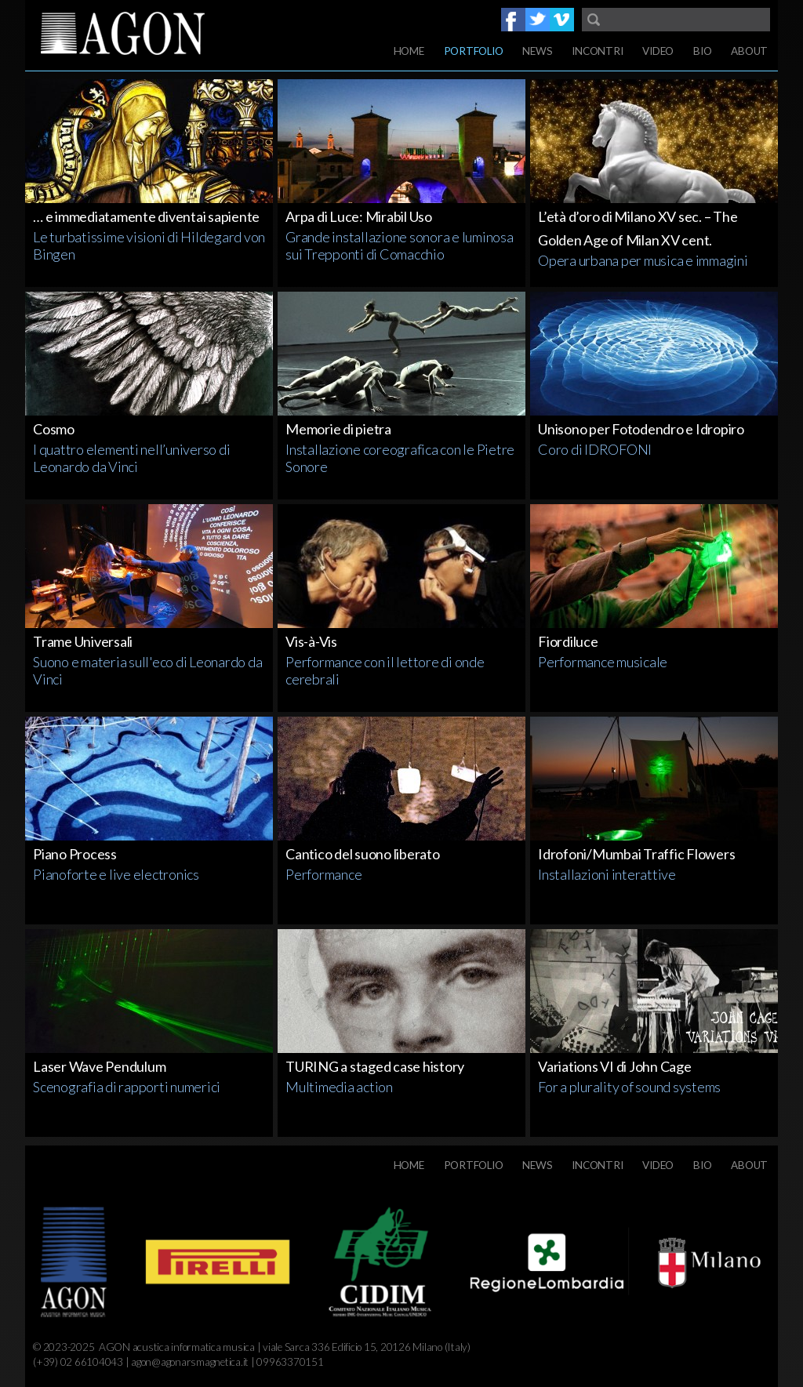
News (537, 51)
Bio (702, 51)
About (749, 51)
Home (409, 51)
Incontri (597, 51)
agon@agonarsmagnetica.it (190, 1362)
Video (658, 51)
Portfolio (473, 51)
